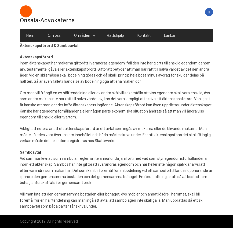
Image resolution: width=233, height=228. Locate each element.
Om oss (54, 35)
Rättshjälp (115, 35)
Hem (30, 35)
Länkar (170, 35)
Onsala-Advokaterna (47, 20)
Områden (85, 37)
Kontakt (144, 35)
